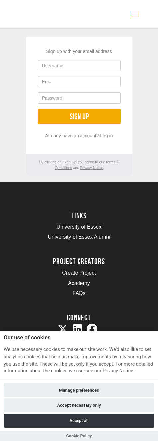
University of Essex (78, 227)
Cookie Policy (79, 435)
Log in (106, 135)
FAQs (78, 293)
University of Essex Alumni (79, 237)
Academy (79, 283)
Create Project (79, 273)
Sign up (79, 116)
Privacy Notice (91, 168)
